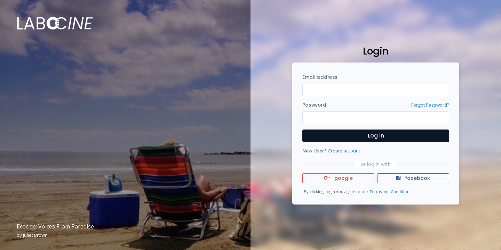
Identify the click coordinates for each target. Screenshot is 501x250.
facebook (413, 178)
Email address (319, 77)
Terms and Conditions (390, 191)
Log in (376, 136)
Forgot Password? (430, 105)
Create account (344, 151)
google (338, 178)
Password (314, 105)
